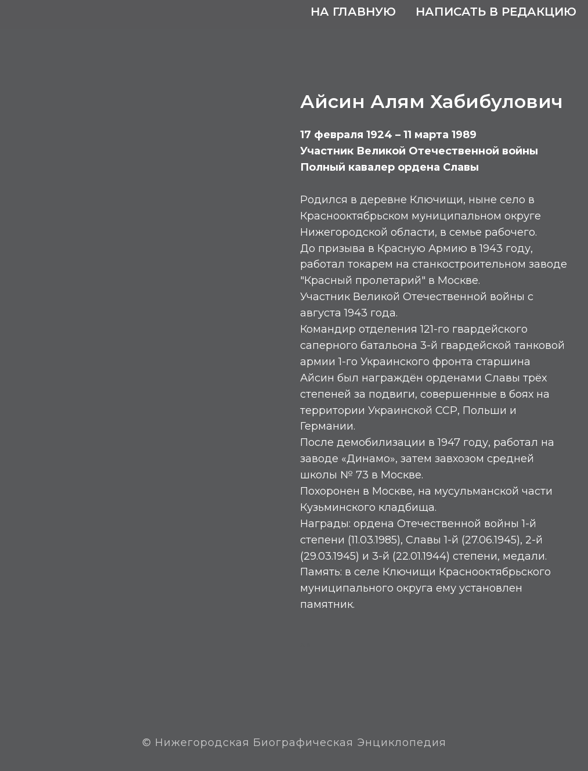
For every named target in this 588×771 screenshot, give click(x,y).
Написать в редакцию (496, 12)
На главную (353, 12)
